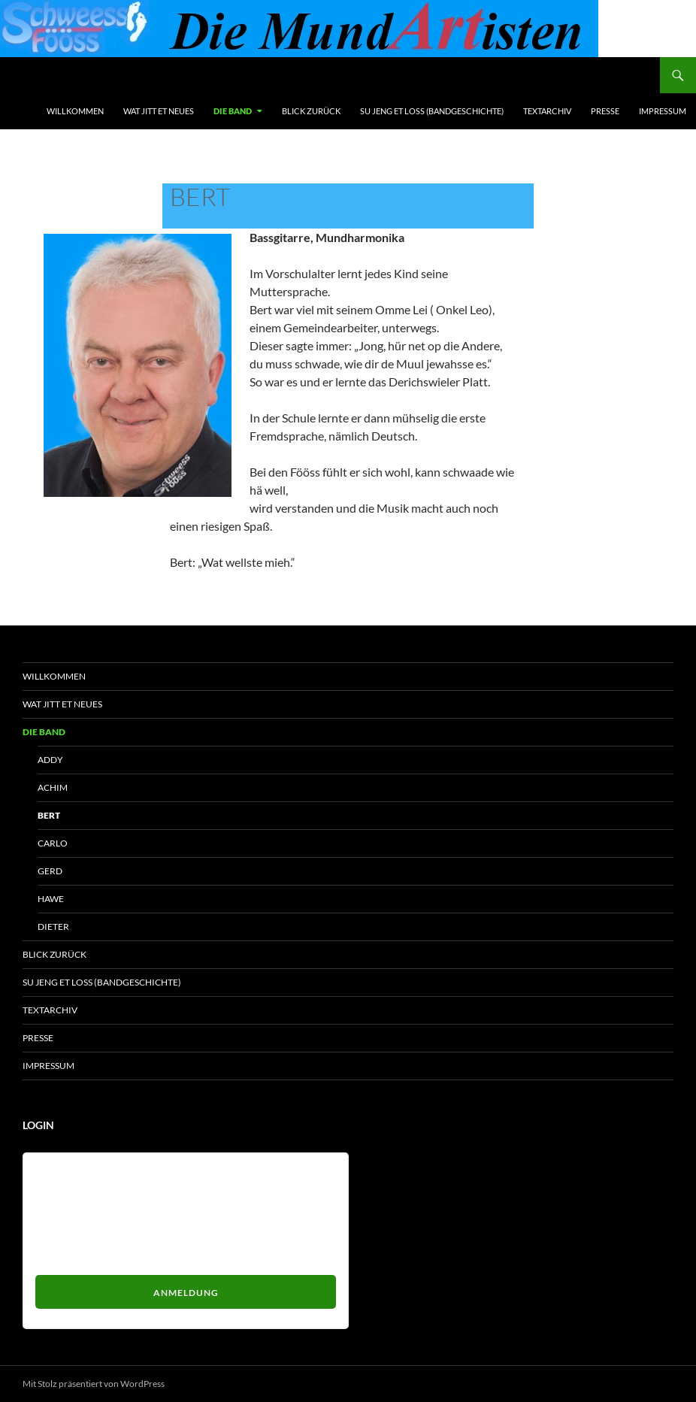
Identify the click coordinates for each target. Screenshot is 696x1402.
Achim (53, 787)
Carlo (53, 843)
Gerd (50, 871)
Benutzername (69, 1172)
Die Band (232, 111)
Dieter (53, 926)
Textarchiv (547, 111)
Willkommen (75, 111)
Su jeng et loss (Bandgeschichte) (432, 111)
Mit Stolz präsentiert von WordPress (94, 1383)
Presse (605, 111)
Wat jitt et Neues (158, 111)
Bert (49, 815)
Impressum (662, 111)
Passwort (57, 1227)
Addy (50, 759)
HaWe (51, 898)
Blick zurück (311, 111)
